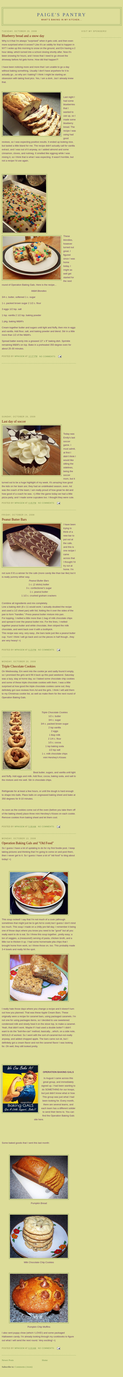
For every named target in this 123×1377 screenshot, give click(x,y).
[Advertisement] (29, 389)
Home (45, 1360)
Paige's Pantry (61, 14)
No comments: (48, 356)
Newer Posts (8, 1360)
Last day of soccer (14, 421)
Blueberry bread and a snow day (23, 36)
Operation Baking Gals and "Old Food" (28, 843)
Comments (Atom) (24, 1366)
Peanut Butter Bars (14, 519)
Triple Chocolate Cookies (18, 666)
